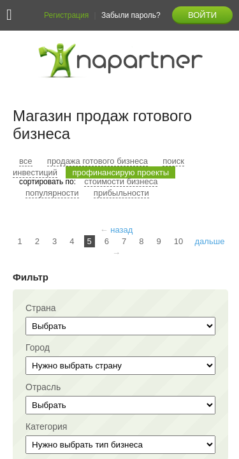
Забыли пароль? (131, 15)
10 (178, 241)
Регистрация (66, 15)
